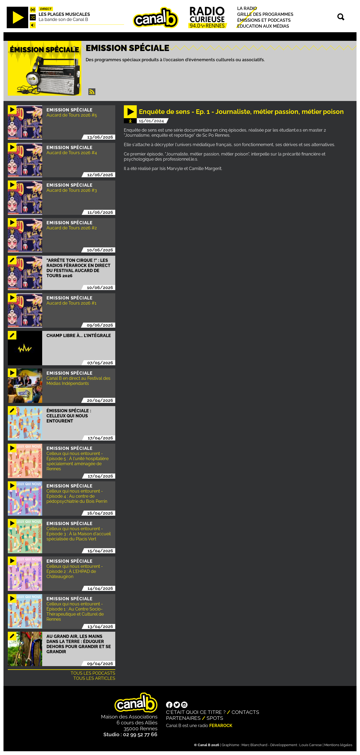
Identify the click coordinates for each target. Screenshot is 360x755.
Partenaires (183, 718)
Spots (215, 718)
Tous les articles (94, 678)
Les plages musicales (64, 14)
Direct (46, 8)
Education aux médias (263, 26)
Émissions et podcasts (264, 20)
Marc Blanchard (254, 745)
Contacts (245, 712)
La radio (247, 8)
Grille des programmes (265, 14)
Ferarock (220, 725)
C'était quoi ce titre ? (196, 712)
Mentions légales (338, 745)
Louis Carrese (310, 745)
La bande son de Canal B (63, 19)
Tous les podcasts (93, 673)
